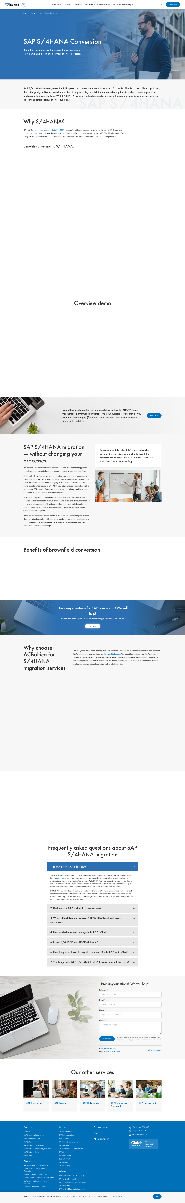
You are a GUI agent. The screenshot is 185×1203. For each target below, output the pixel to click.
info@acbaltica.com (154, 1050)
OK (157, 1196)
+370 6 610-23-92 (113, 1051)
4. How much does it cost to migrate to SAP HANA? (78, 932)
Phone (101, 1010)
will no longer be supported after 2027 (48, 130)
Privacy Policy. (116, 1196)
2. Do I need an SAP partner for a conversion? (75, 908)
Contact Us (93, 626)
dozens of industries (112, 654)
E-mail (102, 1000)
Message (102, 1020)
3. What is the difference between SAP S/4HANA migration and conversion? (86, 920)
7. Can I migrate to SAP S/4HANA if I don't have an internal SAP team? (89, 962)
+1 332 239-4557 (110, 1049)
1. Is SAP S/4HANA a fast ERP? (68, 866)
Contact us (173, 4)
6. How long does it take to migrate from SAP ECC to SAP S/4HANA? (89, 952)
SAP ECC (61, 878)
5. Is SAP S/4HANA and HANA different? (74, 942)
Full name (103, 990)
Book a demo (154, 415)
